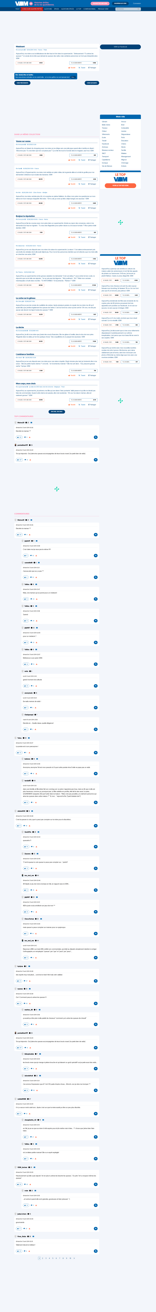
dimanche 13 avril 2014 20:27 (24, 743)
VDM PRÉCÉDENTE (22, 83)
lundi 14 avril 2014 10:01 (30, 698)
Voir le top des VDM (120, 185)
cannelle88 (29, 563)
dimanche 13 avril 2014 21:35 (31, 1195)
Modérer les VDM (120, 3)
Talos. (20, 738)
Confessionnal (89, 9)
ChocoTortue (29, 919)
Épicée (56, 9)
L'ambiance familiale (25, 354)
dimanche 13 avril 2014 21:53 (31, 1149)
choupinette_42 (31, 1120)
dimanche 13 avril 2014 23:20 (31, 924)
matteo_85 (29, 1010)
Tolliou (27, 584)
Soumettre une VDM (100, 3)
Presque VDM (103, 9)
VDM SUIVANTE (92, 83)
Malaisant (20, 47)
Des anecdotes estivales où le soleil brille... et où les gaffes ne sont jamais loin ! (46, 76)
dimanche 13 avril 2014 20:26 (24, 427)
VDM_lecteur (23, 1167)
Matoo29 (21, 423)
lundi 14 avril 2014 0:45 (30, 676)
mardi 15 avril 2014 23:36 (30, 720)
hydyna (20, 966)
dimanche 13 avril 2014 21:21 (31, 567)
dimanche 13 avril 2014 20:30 (24, 1219)
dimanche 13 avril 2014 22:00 (31, 633)
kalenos (28, 759)
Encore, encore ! (57, 411)
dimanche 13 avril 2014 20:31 (24, 1241)
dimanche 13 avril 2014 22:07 (31, 654)
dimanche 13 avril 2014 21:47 (31, 589)
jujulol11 (27, 541)
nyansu (20, 989)
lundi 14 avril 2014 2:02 (30, 785)
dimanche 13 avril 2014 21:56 (31, 1015)
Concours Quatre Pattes (32, 9)
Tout (18, 9)
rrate (26, 1191)
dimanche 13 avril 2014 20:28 (24, 816)
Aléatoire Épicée (67, 9)
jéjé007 (27, 628)
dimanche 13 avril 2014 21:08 (31, 546)
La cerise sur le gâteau (25, 298)
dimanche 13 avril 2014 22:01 (31, 902)
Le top (78, 9)
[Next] (74, 1258)
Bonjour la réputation (25, 216)
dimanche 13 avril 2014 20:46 (31, 880)
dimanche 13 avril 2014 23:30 (31, 764)
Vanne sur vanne (23, 141)
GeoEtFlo (28, 832)
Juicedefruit (29, 1076)
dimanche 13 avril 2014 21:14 (31, 1125)
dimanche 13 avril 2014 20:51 (31, 1059)
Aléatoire (48, 9)
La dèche (20, 328)
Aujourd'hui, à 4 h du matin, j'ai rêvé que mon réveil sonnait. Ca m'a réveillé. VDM (119, 319)
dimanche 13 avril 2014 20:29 (24, 450)
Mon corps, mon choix (26, 384)
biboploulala (29, 1054)
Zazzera (28, 854)
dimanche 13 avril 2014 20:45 (31, 859)
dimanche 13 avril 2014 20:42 (31, 837)
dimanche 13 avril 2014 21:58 (31, 611)
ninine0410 (22, 811)
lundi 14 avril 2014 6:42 (30, 945)
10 (70, 1258)
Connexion (137, 3)
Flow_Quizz (22, 1236)
